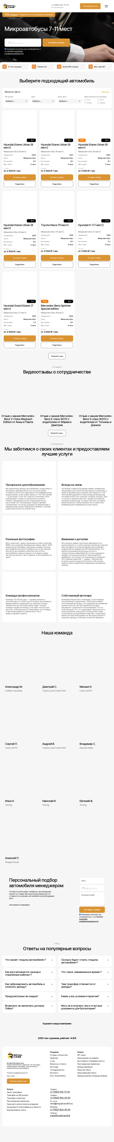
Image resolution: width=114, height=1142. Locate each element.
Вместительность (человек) (96, 98)
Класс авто (62, 98)
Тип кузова (9, 98)
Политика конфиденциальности (17, 1079)
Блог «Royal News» (58, 1082)
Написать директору (18, 1088)
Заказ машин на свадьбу (88, 1064)
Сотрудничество (57, 1076)
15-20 (89, 104)
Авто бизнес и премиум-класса (90, 1067)
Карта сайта (11, 1082)
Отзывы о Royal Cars (58, 1061)
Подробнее (20, 185)
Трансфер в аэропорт (16, 1107)
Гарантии (54, 1064)
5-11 (101, 101)
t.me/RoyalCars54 (60, 1124)
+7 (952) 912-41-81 (60, 1106)
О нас (52, 1067)
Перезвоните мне (90, 6)
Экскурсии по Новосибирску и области (24, 1116)
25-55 (102, 104)
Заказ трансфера (14, 1101)
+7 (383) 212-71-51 (59, 5)
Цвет (33, 98)
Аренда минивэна (84, 1073)
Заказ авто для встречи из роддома (22, 1113)
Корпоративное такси (16, 1118)
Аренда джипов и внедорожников (92, 1082)
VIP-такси (81, 1061)
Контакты (54, 1079)
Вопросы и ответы (58, 1070)
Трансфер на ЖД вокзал (17, 1104)
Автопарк (54, 1073)
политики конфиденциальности (14, 53)
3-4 (88, 101)
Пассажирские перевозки (88, 1070)
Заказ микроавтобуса (86, 1079)
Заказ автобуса (84, 1076)
